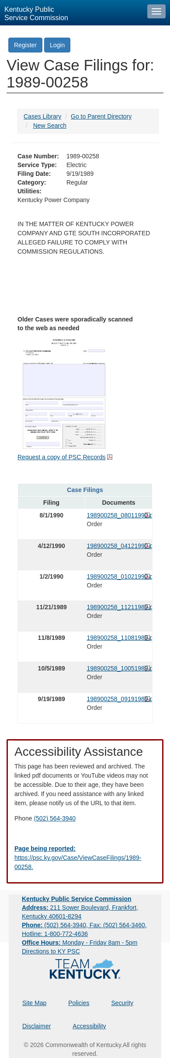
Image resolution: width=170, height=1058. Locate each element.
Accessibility (89, 1026)
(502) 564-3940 (55, 818)
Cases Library (42, 116)
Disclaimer (36, 1026)
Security (122, 1002)
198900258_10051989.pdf (119, 668)
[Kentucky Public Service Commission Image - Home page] (71, 12)
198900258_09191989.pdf (119, 698)
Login (57, 45)
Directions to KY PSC (51, 951)
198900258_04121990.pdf (119, 545)
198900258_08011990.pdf (119, 515)
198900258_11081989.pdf (119, 637)
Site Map (34, 1002)
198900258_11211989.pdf (119, 607)
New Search (49, 125)
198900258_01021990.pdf (119, 576)
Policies (78, 1002)
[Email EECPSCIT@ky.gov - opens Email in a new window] (85, 858)
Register (25, 45)
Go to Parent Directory (101, 116)
